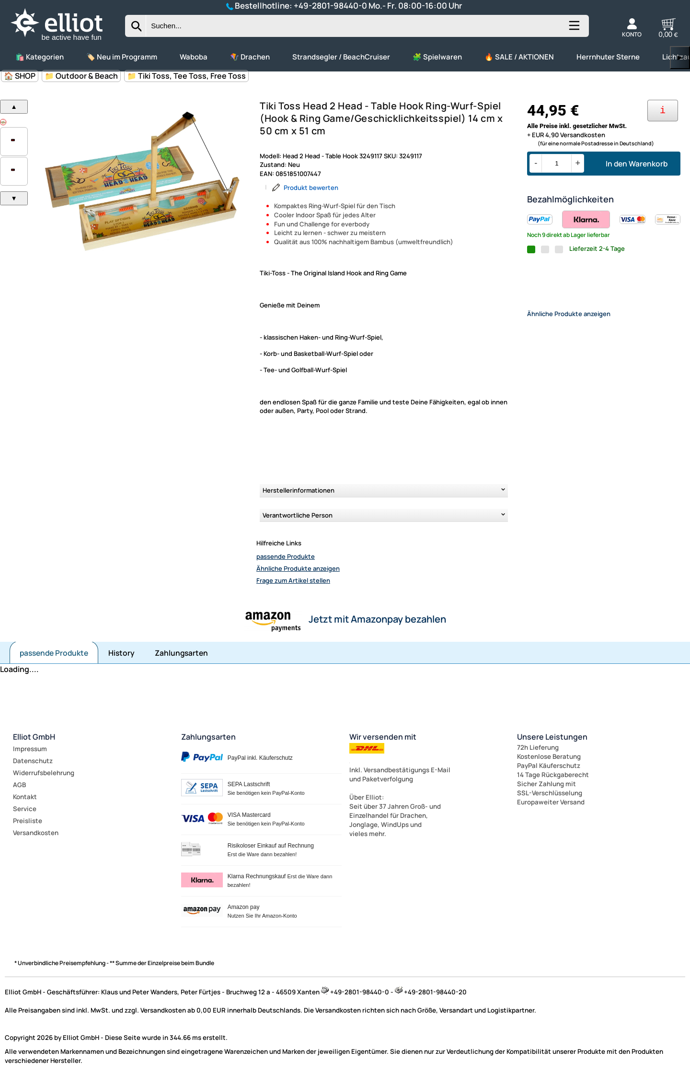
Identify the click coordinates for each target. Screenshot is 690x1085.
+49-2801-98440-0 (330, 5)
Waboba (193, 57)
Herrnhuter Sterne (608, 57)
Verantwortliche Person (298, 515)
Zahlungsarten (181, 653)
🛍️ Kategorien (39, 57)
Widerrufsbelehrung (43, 772)
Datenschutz (33, 760)
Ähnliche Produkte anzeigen (298, 568)
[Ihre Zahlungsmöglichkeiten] (662, 110)
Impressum (30, 748)
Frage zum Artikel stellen (293, 580)
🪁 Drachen (250, 57)
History (121, 653)
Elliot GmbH (34, 736)
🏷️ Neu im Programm (121, 57)
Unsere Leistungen (552, 736)
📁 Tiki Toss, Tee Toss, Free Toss (186, 76)
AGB (19, 784)
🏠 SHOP (19, 76)
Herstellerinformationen (298, 490)
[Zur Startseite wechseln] (64, 41)
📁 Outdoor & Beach (81, 76)
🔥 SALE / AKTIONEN (519, 57)
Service (24, 808)
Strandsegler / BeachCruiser (341, 57)
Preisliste (27, 820)
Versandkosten (35, 832)
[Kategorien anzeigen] (573, 29)
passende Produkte (285, 556)
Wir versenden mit (382, 736)
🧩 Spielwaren (437, 57)
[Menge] (556, 163)
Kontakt (25, 796)
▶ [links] (680, 57)
